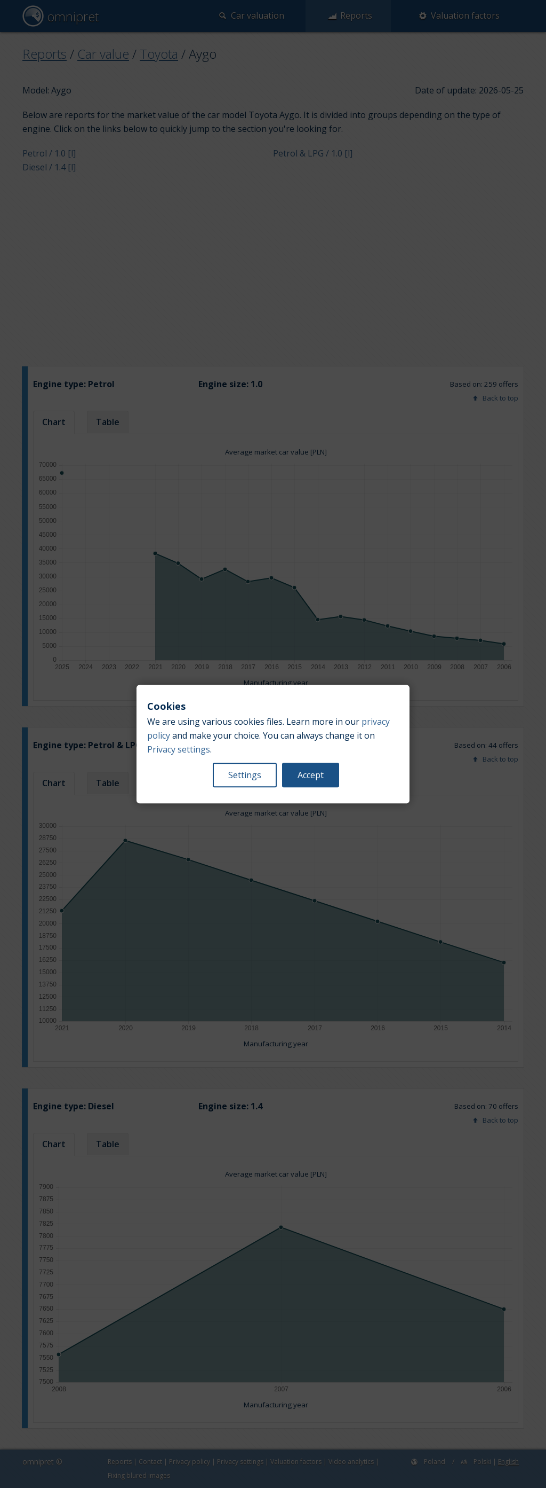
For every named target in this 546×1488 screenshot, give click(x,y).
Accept (311, 775)
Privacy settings (178, 749)
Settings (244, 775)
